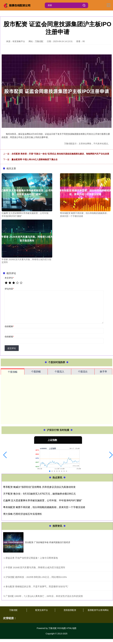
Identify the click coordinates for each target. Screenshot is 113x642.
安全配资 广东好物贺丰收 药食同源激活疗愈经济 (47, 542)
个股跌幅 (36, 371)
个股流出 (83, 371)
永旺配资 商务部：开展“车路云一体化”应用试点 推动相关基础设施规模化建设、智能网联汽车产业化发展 (60, 154)
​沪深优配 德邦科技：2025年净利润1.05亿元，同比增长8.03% (36, 577)
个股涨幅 (12, 372)
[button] (5, 455)
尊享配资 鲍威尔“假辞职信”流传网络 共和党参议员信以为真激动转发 (39, 487)
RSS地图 (61, 628)
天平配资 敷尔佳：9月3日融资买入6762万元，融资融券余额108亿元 (39, 493)
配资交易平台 (41, 610)
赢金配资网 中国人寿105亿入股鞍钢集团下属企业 (34, 159)
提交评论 (11, 348)
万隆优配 (13, 610)
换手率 (103, 371)
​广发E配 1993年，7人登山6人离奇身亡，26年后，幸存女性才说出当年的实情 (44, 596)
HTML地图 (71, 628)
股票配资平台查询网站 (98, 610)
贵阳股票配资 (70, 610)
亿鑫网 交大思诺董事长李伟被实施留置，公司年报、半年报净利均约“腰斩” (42, 500)
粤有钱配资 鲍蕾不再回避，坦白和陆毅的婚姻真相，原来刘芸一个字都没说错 (44, 507)
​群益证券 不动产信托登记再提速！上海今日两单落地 (32, 558)
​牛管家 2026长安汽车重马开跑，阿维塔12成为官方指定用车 (35, 567)
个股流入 (59, 371)
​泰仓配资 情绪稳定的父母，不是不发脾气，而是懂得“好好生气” (37, 586)
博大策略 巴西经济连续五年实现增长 (22, 514)
